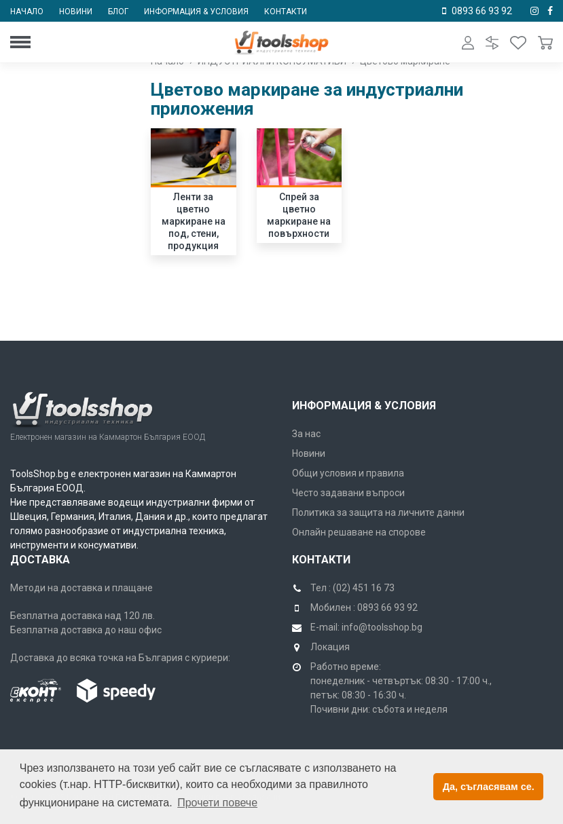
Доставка (40, 559)
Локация (330, 646)
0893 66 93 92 (482, 10)
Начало (26, 11)
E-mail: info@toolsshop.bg (366, 627)
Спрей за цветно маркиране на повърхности (299, 215)
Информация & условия (196, 11)
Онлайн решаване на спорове (359, 532)
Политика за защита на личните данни (378, 512)
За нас (306, 433)
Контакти (285, 11)
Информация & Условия (364, 405)
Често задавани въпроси (348, 492)
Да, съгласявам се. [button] (488, 786)
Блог (118, 11)
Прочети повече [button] (217, 802)
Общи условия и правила (348, 473)
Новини (75, 11)
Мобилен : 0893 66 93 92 (364, 607)
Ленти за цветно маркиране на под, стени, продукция (193, 221)
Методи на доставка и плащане (81, 587)
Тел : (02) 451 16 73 (352, 587)
